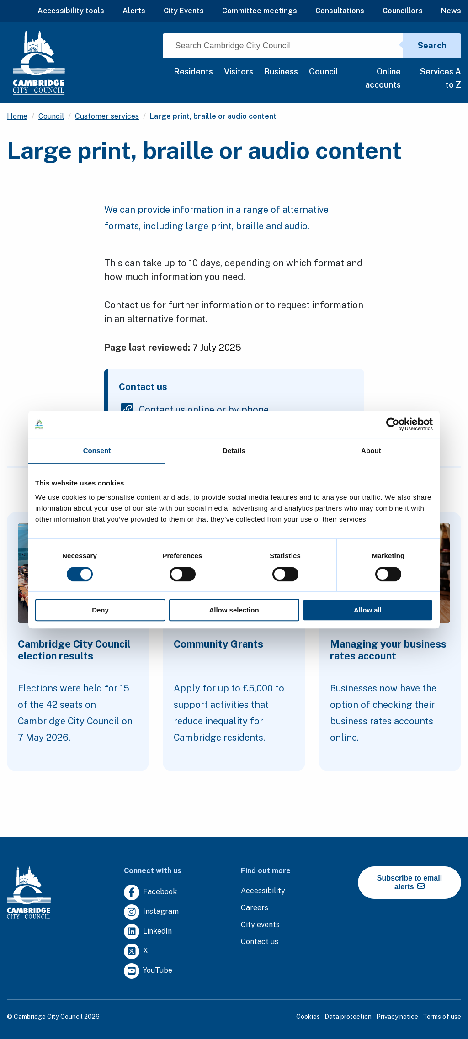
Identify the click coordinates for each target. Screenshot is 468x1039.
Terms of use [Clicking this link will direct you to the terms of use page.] (442, 1016)
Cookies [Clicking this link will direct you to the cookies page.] (308, 1016)
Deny (100, 610)
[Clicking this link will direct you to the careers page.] (254, 908)
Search (432, 45)
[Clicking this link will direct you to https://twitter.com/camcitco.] (136, 952)
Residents (193, 71)
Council (323, 71)
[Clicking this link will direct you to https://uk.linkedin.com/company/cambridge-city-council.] (148, 932)
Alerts (133, 10)
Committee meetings (259, 10)
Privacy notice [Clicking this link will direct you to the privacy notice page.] (397, 1016)
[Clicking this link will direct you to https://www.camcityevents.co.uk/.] (260, 925)
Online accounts (383, 78)
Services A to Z (440, 78)
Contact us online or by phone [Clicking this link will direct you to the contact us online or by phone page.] (204, 409)
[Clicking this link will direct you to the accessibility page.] (263, 891)
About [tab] (371, 450)
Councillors (403, 10)
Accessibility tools (70, 10)
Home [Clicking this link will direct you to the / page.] (17, 116)
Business (281, 71)
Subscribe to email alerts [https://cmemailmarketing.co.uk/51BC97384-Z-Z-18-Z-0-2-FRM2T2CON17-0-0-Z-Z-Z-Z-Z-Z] (409, 882)
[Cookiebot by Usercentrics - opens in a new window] (393, 424)
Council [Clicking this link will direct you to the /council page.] (51, 116)
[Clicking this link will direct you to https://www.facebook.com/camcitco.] (150, 893)
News (451, 10)
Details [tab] (234, 450)
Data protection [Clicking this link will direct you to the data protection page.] (348, 1016)
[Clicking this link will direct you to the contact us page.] (259, 942)
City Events (184, 10)
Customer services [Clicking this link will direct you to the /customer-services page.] (107, 116)
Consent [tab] (97, 450)
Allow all (368, 610)
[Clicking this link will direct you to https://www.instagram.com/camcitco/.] (151, 912)
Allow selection (234, 610)
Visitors (238, 71)
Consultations (339, 10)
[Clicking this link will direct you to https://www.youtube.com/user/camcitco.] (148, 971)
